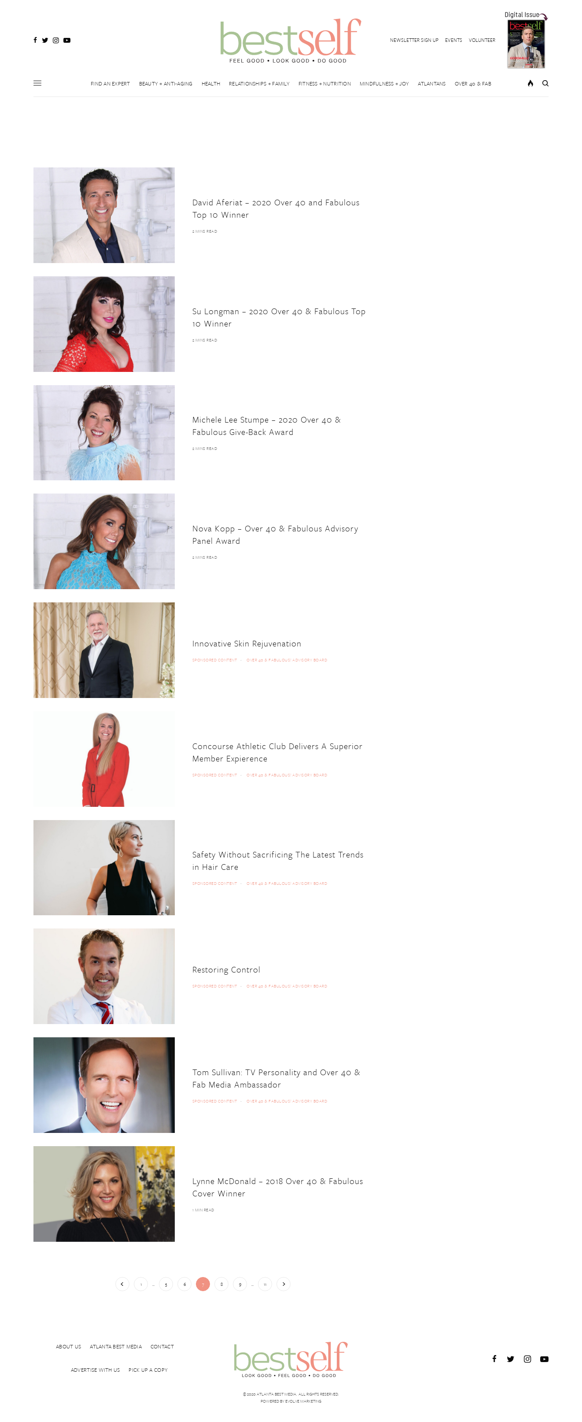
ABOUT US (68, 1344)
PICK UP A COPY (148, 1370)
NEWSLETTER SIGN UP (414, 40)
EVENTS (453, 40)
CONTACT (162, 1344)
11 (265, 1284)
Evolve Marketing (303, 1401)
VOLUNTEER (482, 40)
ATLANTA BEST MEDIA (116, 1344)
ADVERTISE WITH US (95, 1370)
